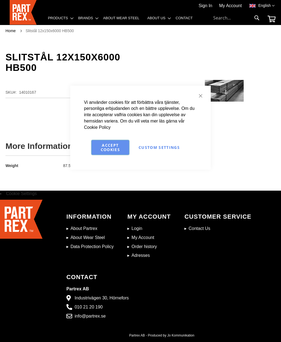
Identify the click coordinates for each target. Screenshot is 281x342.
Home (10, 31)
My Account (230, 5)
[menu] (122, 19)
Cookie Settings (21, 193)
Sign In (205, 5)
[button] (266, 6)
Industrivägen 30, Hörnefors (102, 298)
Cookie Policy (97, 127)
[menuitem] (59, 18)
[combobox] (236, 17)
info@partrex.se (90, 316)
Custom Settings (159, 147)
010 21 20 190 (89, 307)
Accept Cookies (110, 147)
